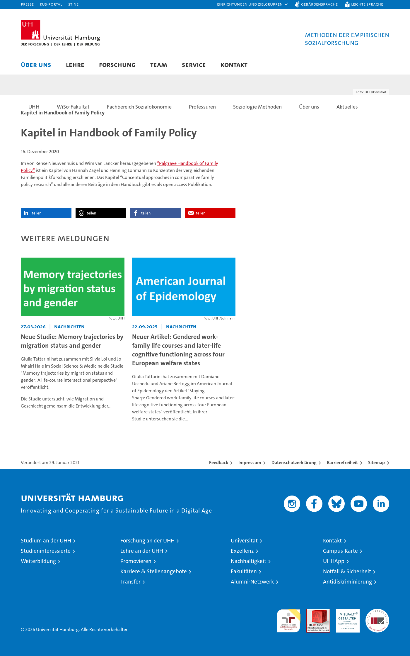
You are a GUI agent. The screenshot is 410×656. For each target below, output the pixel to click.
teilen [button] (36, 213)
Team (158, 64)
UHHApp (333, 561)
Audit (311, 612)
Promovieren (135, 561)
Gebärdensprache (319, 4)
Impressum (249, 462)
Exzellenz (242, 550)
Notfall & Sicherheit (347, 571)
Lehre (75, 64)
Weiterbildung (38, 561)
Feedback (218, 462)
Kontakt (234, 64)
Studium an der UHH (46, 540)
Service (194, 64)
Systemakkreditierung (377, 612)
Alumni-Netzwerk (252, 581)
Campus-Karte (340, 550)
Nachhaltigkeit (248, 561)
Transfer (130, 581)
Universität (244, 540)
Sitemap (376, 462)
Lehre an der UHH (141, 550)
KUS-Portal (51, 4)
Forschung (117, 64)
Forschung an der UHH (147, 540)
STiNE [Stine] (73, 4)
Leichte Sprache (367, 4)
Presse (27, 4)
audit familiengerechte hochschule (288, 618)
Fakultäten (244, 571)
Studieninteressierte (46, 550)
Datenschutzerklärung (294, 462)
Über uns (36, 64)
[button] (252, 4)
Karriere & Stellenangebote (153, 571)
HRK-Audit (346, 612)
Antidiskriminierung (347, 581)
